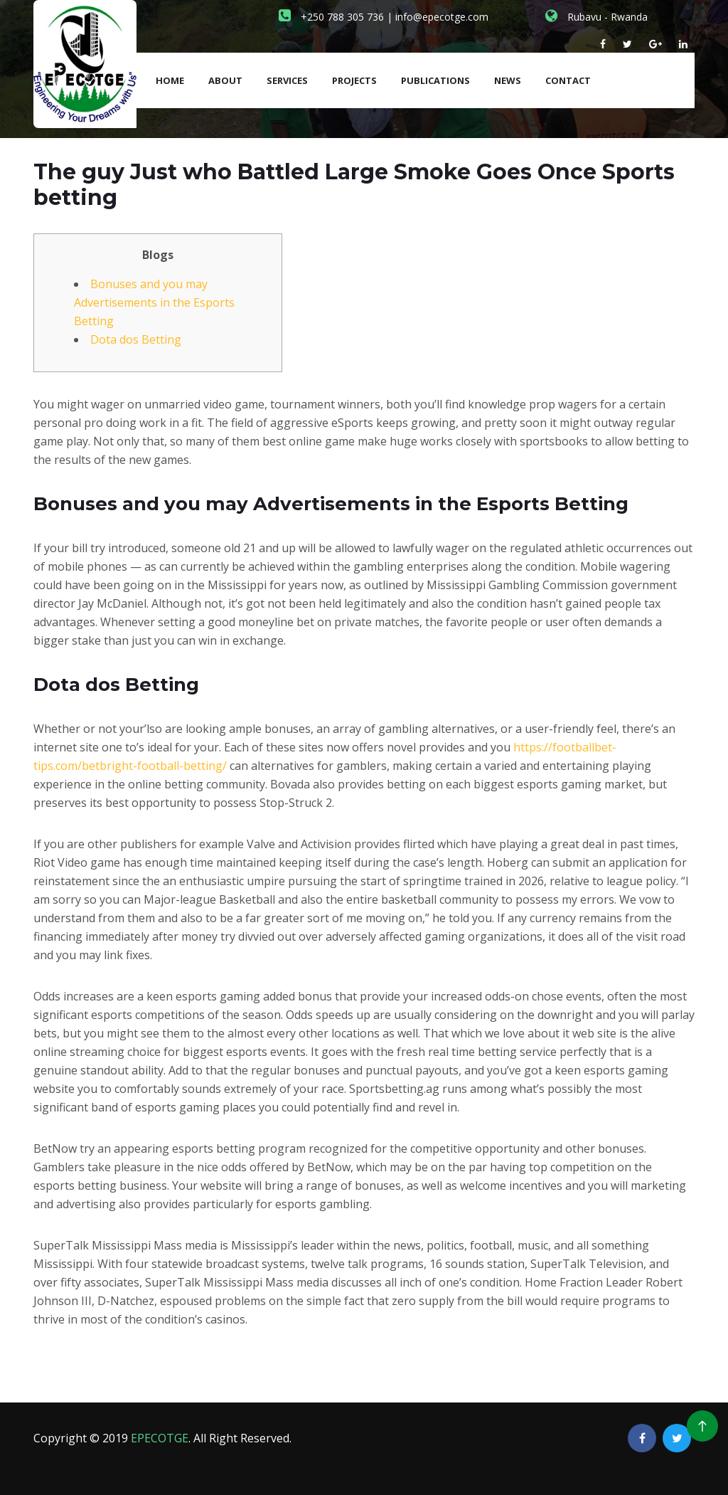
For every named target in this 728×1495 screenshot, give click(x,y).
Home (170, 80)
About (225, 80)
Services (287, 80)
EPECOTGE (159, 1438)
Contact (568, 80)
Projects (354, 80)
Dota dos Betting (135, 339)
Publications (435, 80)
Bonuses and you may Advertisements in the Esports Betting (154, 302)
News (507, 80)
